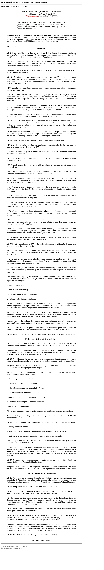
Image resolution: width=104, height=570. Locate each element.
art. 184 (22, 213)
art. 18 (29, 40)
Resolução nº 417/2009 (47, 16)
